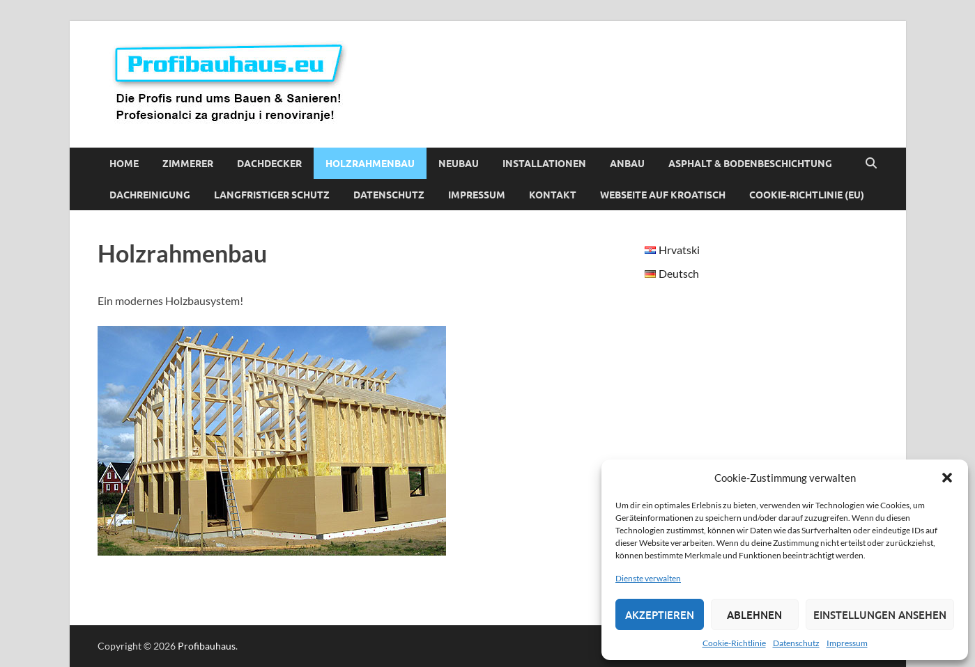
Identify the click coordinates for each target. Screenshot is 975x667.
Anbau (627, 163)
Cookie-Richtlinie (734, 643)
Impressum (847, 643)
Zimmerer (187, 163)
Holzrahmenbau (370, 163)
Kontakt (552, 195)
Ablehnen (754, 615)
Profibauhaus (207, 646)
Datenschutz (796, 643)
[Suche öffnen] (871, 164)
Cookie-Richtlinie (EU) (806, 195)
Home (124, 163)
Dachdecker (269, 163)
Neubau (458, 163)
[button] (947, 478)
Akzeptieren (659, 615)
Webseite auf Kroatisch (663, 195)
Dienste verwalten (648, 578)
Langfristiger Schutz (272, 195)
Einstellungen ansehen (879, 615)
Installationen (544, 163)
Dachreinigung (149, 195)
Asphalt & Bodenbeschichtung (750, 163)
